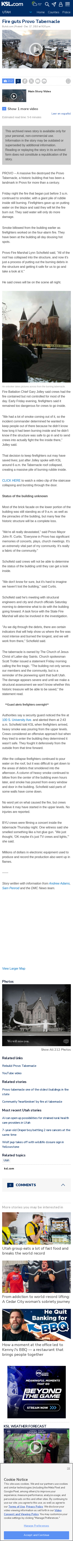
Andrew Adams (59, 883)
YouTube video (12, 1073)
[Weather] (36, 4)
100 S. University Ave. (17, 720)
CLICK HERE (11, 480)
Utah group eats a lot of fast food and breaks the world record (35, 1251)
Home (41, 12)
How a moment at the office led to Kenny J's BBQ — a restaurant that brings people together (32, 1349)
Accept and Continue (36, 1535)
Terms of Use (16, 1506)
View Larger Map (13, 968)
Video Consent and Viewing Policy (33, 1512)
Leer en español (61, 113)
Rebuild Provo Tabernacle (19, 1066)
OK (68, 1468)
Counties (53, 12)
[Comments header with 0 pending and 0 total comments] (36, 1185)
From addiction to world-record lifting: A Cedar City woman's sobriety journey (36, 1299)
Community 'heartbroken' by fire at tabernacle (32, 1102)
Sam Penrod (10, 888)
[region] (36, 1502)
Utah (6, 1160)
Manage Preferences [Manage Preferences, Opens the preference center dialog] (36, 1526)
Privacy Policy (34, 1506)
